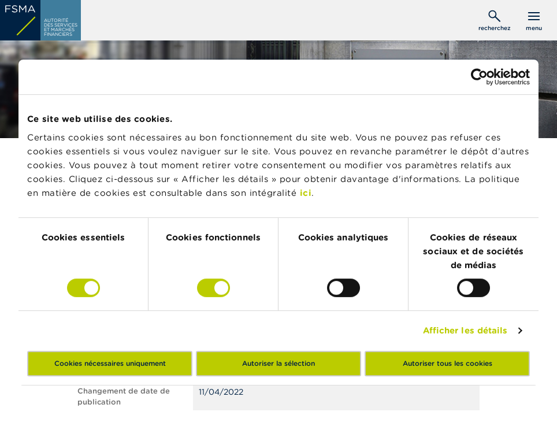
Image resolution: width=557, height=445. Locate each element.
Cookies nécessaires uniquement (110, 363)
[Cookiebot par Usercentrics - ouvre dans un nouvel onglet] (479, 77)
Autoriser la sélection (278, 363)
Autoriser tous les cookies (447, 363)
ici (306, 192)
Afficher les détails (465, 330)
